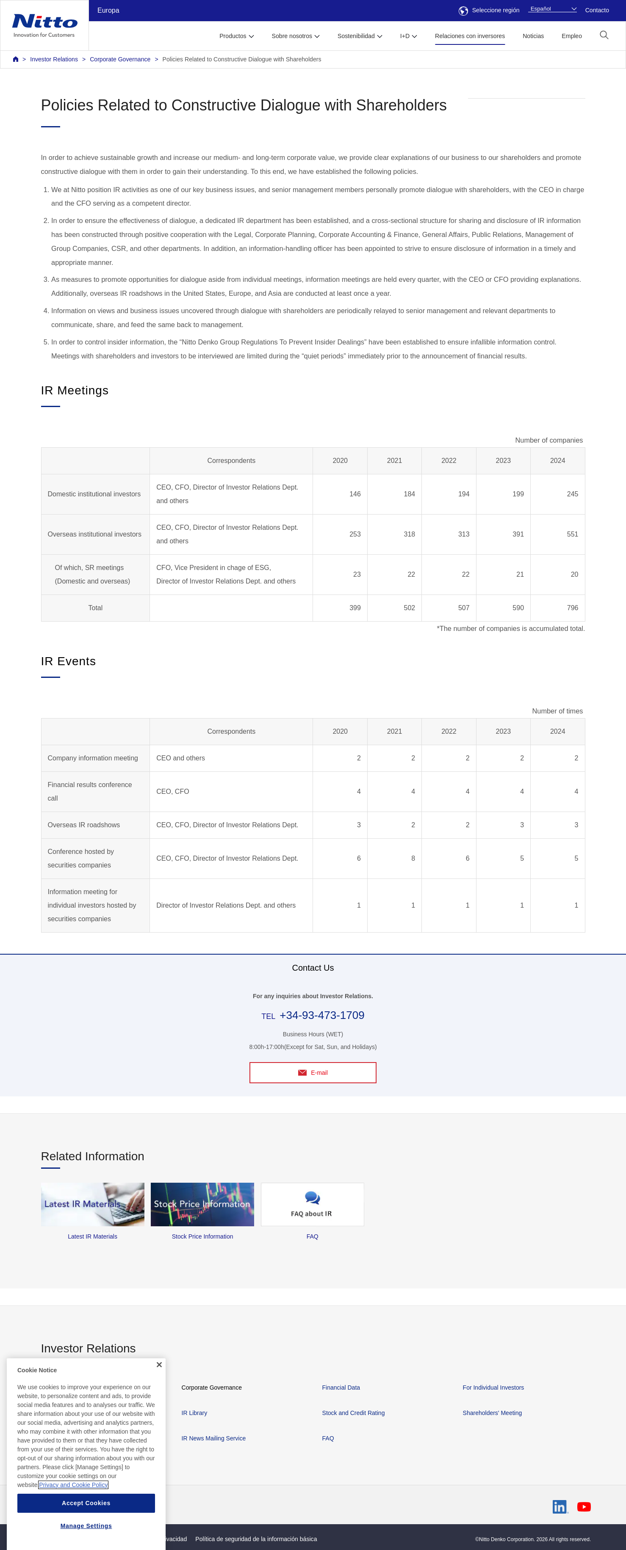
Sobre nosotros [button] (292, 36)
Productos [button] (232, 36)
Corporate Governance (120, 59)
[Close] (159, 1410)
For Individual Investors (493, 1387)
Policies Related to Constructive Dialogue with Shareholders (242, 59)
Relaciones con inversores (470, 36)
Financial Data (341, 1387)
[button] (604, 35)
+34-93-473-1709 (322, 1015)
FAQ (328, 1438)
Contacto (597, 10)
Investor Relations (54, 59)
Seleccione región (489, 10)
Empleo (572, 36)
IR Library (195, 1413)
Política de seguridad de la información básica (256, 1539)
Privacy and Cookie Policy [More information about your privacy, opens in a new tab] (73, 1530)
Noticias (533, 36)
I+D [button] (405, 36)
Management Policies (69, 1387)
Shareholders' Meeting (492, 1413)
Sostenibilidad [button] (356, 36)
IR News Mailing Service (214, 1438)
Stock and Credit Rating (353, 1413)
